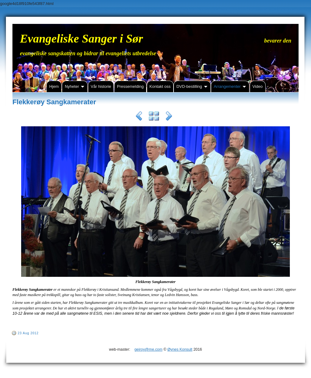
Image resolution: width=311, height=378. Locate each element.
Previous (139, 117)
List (154, 117)
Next (169, 117)
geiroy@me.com (148, 349)
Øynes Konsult (179, 349)
